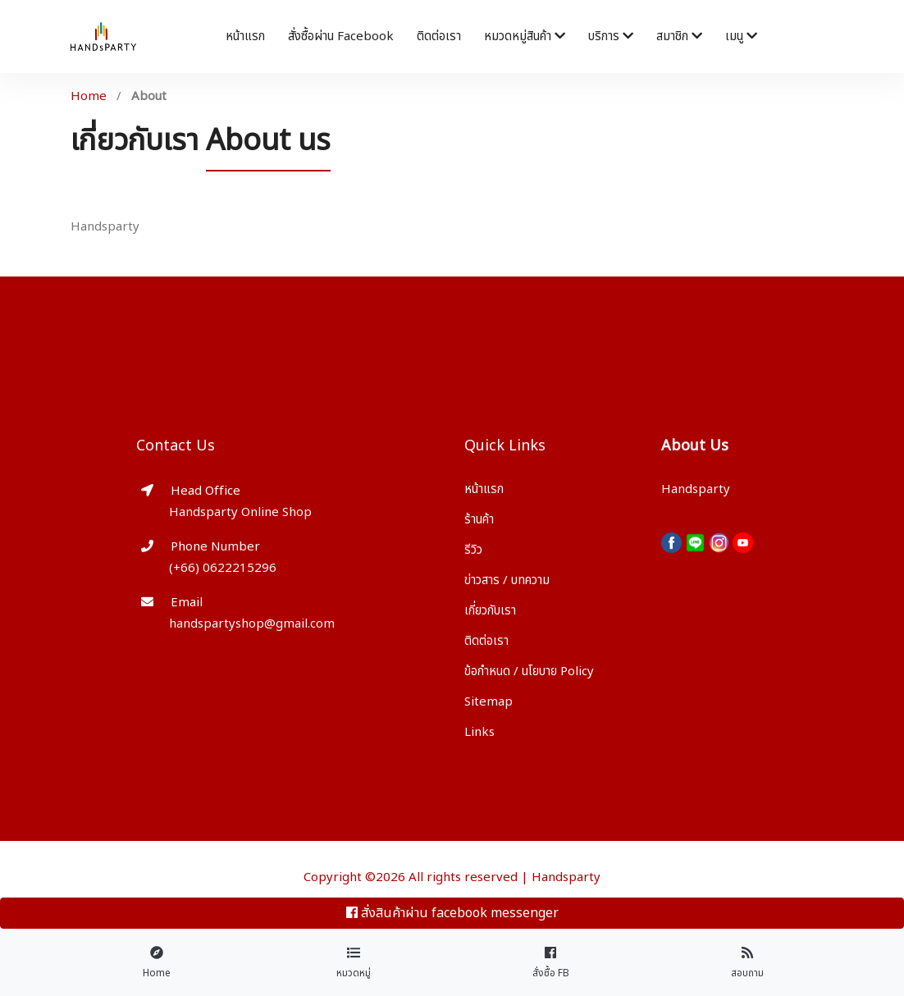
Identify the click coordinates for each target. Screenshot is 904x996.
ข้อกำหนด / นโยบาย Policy (529, 671)
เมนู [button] (741, 36)
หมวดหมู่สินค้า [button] (524, 36)
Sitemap (488, 701)
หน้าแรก (245, 36)
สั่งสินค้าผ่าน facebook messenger (452, 913)
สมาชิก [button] (679, 36)
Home (89, 96)
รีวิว (473, 550)
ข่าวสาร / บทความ (507, 580)
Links (479, 732)
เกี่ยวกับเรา (490, 610)
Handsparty (566, 877)
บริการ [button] (610, 36)
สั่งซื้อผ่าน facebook (341, 36)
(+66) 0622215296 (222, 568)
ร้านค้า (479, 519)
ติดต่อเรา (439, 36)
